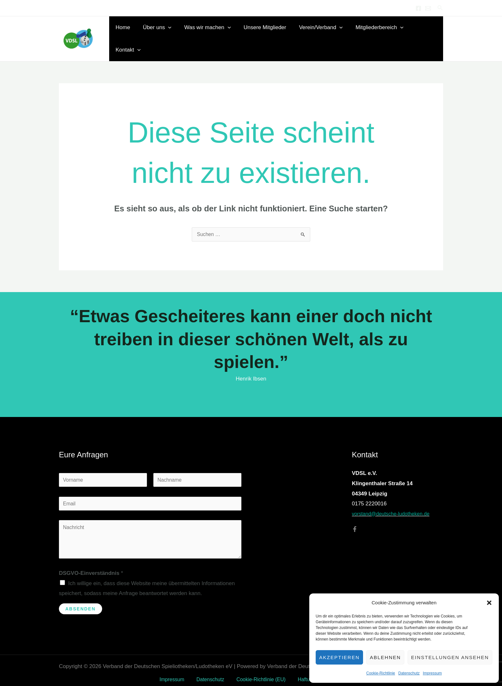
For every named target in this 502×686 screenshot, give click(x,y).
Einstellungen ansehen (450, 657)
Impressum (432, 673)
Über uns (163, 33)
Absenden (80, 601)
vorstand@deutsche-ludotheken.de (394, 504)
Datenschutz (409, 673)
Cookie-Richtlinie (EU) (258, 672)
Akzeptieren (339, 657)
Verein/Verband (321, 33)
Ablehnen (385, 657)
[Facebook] (418, 8)
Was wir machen (212, 33)
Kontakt (425, 33)
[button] (489, 603)
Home (131, 33)
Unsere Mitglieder (267, 33)
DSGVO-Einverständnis (91, 566)
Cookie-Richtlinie (380, 673)
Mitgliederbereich (378, 33)
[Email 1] (428, 8)
